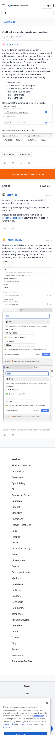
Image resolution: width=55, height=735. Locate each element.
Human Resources (21, 524)
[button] (3, 6)
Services (16, 596)
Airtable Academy (21, 548)
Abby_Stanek (13, 44)
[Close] (47, 707)
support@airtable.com (12, 217)
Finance (16, 536)
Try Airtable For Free (22, 661)
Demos (15, 566)
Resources (17, 584)
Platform (16, 459)
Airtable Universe (20, 619)
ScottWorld (12, 194)
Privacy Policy (9, 729)
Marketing (17, 513)
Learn (15, 542)
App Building (18, 483)
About (15, 631)
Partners (16, 590)
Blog (14, 643)
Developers (17, 601)
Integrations (18, 471)
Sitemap (27, 700)
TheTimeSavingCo (15, 239)
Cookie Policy (38, 720)
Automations (10, 21)
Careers (16, 637)
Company (17, 625)
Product (16, 507)
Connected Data (20, 495)
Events (15, 554)
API (27, 693)
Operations (17, 518)
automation (9, 154)
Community (18, 607)
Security (27, 686)
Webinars (16, 578)
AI (13, 489)
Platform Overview (21, 465)
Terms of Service (10, 732)
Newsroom (17, 655)
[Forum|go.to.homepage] (17, 5)
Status (15, 649)
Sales (14, 530)
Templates (17, 613)
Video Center (18, 560)
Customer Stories (21, 572)
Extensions (17, 477)
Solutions (17, 501)
